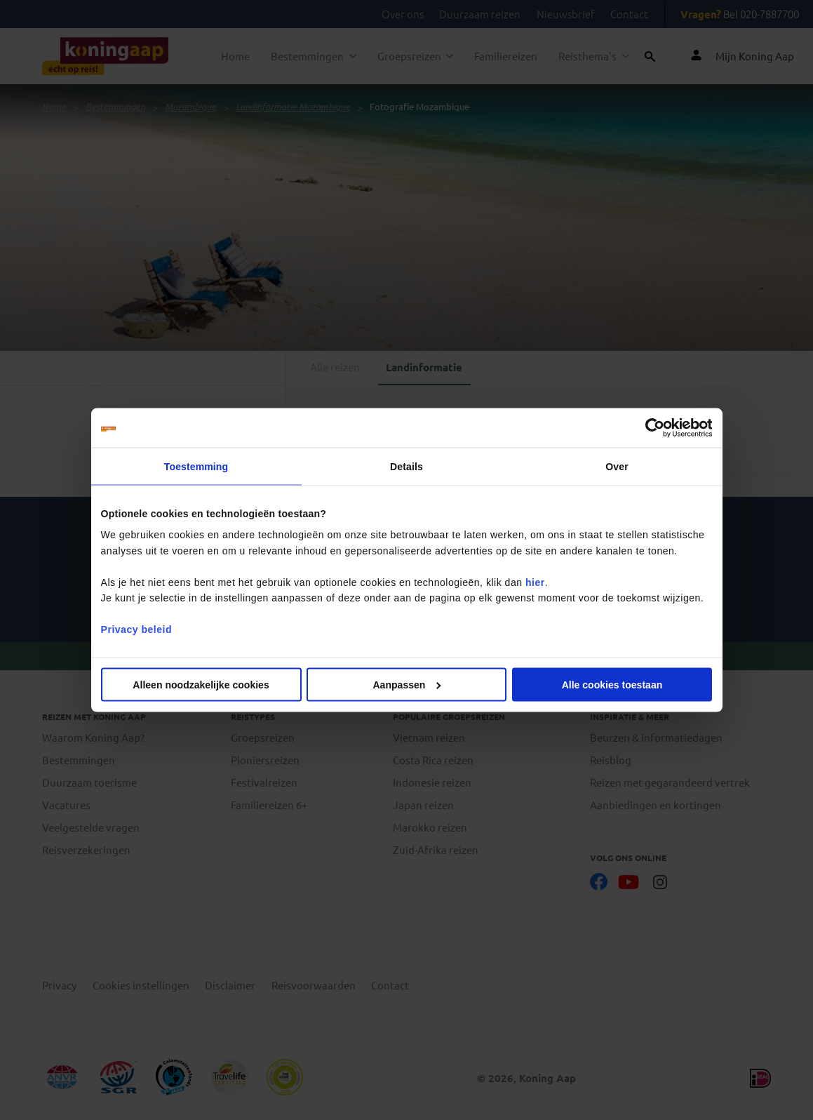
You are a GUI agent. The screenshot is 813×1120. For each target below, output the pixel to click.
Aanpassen (406, 684)
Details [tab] (406, 466)
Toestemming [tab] (196, 466)
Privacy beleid (136, 629)
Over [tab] (616, 466)
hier (535, 581)
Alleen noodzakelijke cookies (201, 684)
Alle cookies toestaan (612, 684)
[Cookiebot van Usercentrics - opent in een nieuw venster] (650, 428)
